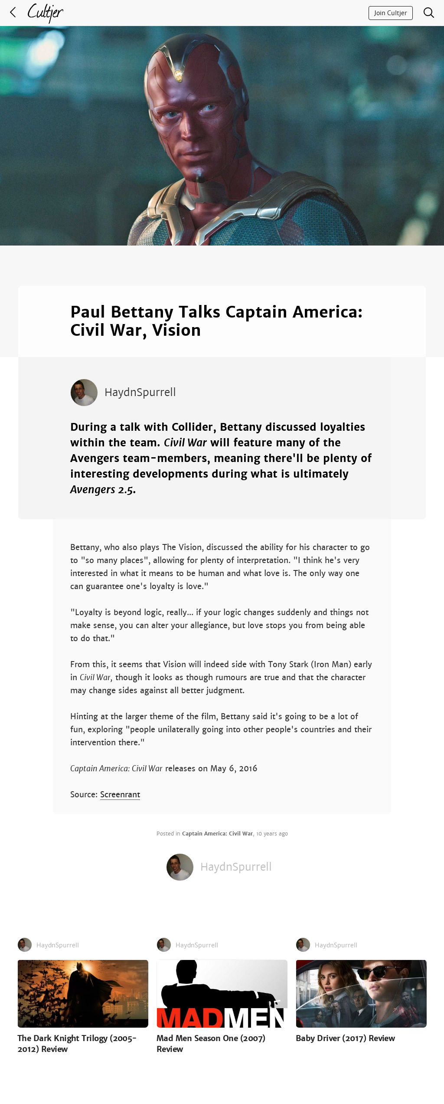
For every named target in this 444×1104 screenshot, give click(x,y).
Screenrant (120, 794)
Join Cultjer (390, 13)
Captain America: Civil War (217, 833)
